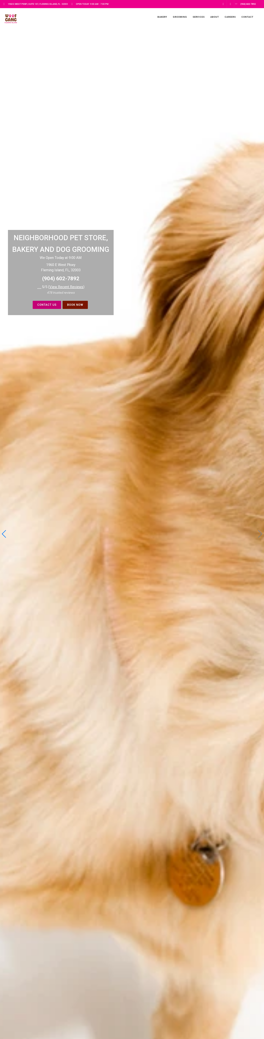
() (66, 287)
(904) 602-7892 (60, 278)
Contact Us (47, 304)
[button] (4, 534)
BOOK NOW (75, 304)
